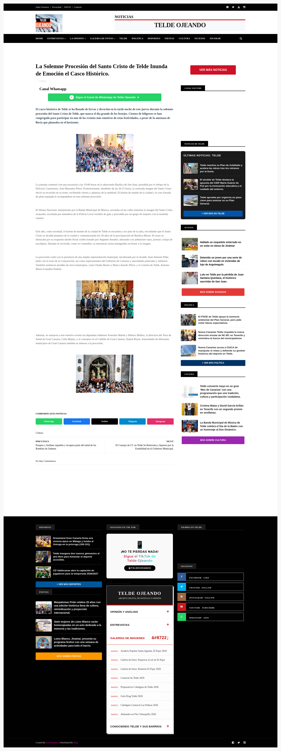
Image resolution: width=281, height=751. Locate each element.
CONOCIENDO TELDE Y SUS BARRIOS (135, 726)
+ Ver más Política (213, 363)
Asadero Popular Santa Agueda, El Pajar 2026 (144, 651)
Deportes (154, 38)
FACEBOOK (195, 578)
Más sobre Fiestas (69, 656)
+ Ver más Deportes (69, 584)
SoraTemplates (52, 742)
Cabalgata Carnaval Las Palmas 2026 (139, 705)
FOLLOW (207, 588)
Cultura (184, 38)
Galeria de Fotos (101, 38)
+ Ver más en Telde (213, 213)
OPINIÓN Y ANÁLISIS (124, 611)
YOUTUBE (194, 608)
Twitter (104, 421)
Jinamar (215, 38)
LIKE (206, 578)
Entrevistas (55, 38)
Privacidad (56, 7)
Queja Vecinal (47, 47)
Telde (123, 38)
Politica (137, 38)
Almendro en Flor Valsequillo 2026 (138, 714)
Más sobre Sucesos (213, 292)
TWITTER (194, 588)
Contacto (78, 7)
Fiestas (169, 38)
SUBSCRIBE (208, 608)
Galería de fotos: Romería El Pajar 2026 (141, 669)
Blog (75, 742)
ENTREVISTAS (119, 624)
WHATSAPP (195, 618)
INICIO (67, 7)
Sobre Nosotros (42, 7)
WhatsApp (49, 421)
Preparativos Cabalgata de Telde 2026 (140, 687)
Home (39, 38)
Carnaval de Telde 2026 (132, 678)
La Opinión (77, 38)
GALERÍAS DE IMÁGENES (127, 638)
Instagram (160, 421)
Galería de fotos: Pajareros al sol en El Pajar (143, 660)
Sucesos (199, 38)
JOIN (206, 618)
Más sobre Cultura (213, 440)
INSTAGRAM (196, 598)
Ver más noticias (213, 69)
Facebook (76, 421)
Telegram (132, 421)
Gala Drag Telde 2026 (132, 696)
